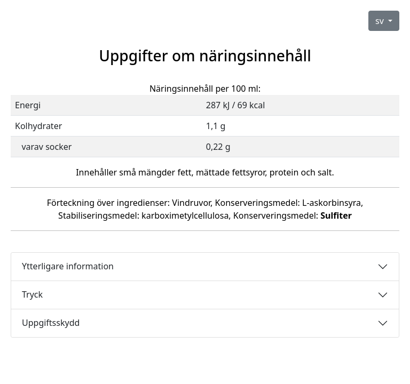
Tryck (32, 294)
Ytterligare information (68, 266)
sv (380, 21)
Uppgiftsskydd (51, 323)
